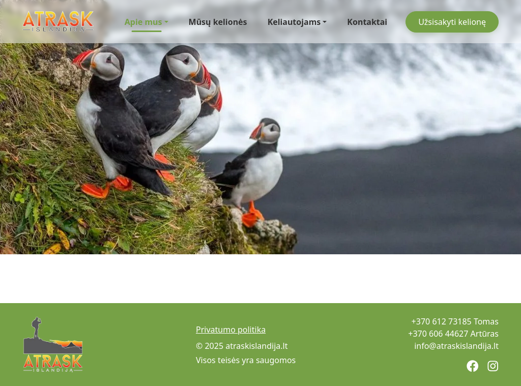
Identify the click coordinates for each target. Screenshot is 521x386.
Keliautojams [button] (294, 21)
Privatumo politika (231, 329)
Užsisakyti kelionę (452, 21)
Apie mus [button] (143, 24)
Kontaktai (367, 21)
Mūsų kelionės (218, 21)
